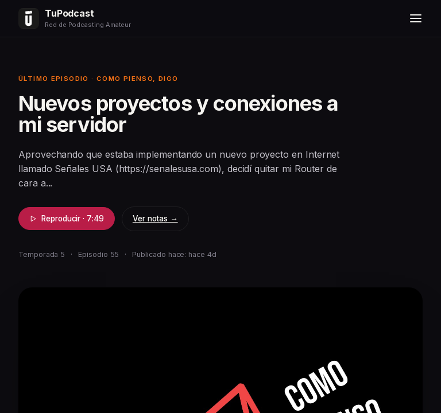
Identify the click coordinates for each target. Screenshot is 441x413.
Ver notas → (155, 218)
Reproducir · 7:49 (66, 218)
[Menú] (415, 18)
